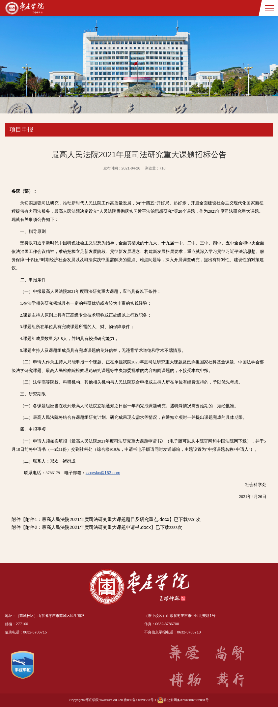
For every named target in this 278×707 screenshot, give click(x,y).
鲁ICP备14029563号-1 (140, 700)
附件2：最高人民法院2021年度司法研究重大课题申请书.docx (88, 527)
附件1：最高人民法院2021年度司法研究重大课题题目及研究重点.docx (97, 519)
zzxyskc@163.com (103, 473)
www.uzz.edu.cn (111, 700)
